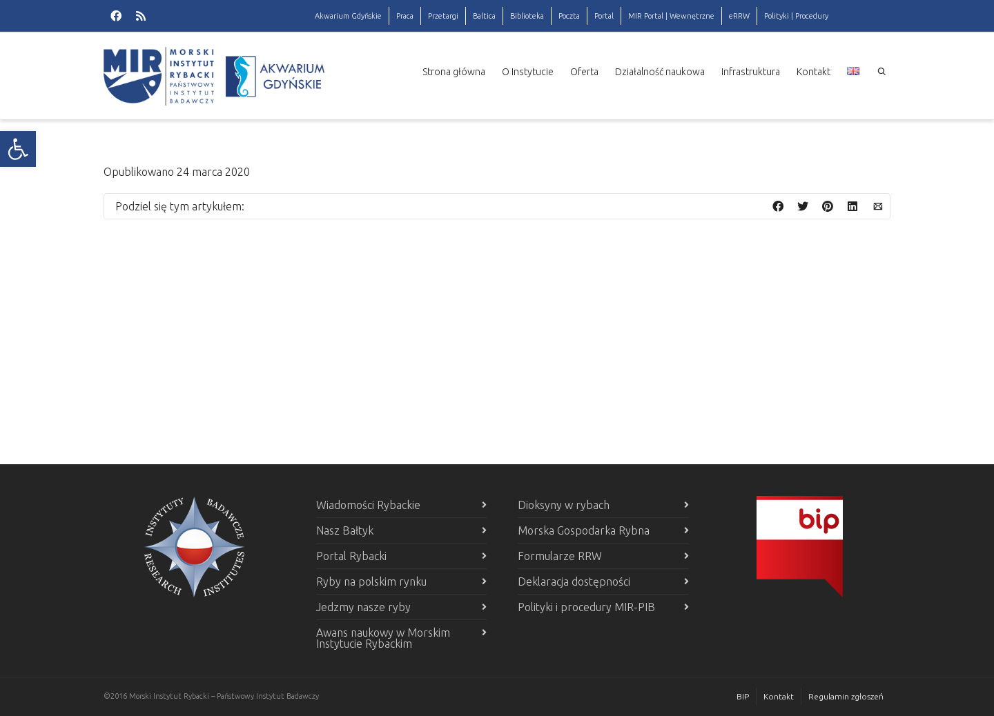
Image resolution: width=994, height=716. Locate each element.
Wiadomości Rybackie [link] (368, 505)
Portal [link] (604, 16)
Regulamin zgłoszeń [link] (846, 696)
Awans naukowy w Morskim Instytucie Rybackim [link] (383, 638)
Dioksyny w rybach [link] (564, 505)
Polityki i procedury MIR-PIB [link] (586, 607)
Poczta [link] (569, 16)
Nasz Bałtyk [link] (344, 530)
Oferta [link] (584, 71)
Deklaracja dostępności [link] (574, 581)
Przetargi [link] (443, 16)
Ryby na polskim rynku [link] (371, 581)
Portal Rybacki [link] (351, 556)
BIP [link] (743, 696)
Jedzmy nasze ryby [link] (363, 607)
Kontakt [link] (813, 71)
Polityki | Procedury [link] (796, 16)
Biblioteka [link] (527, 16)
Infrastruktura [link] (750, 71)
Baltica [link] (484, 16)
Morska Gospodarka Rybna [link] (584, 530)
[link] (18, 149)
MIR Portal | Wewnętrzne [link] (671, 16)
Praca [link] (404, 16)
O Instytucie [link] (528, 71)
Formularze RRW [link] (560, 556)
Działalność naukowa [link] (660, 71)
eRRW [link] (739, 16)
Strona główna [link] (453, 71)
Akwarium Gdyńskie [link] (348, 16)
